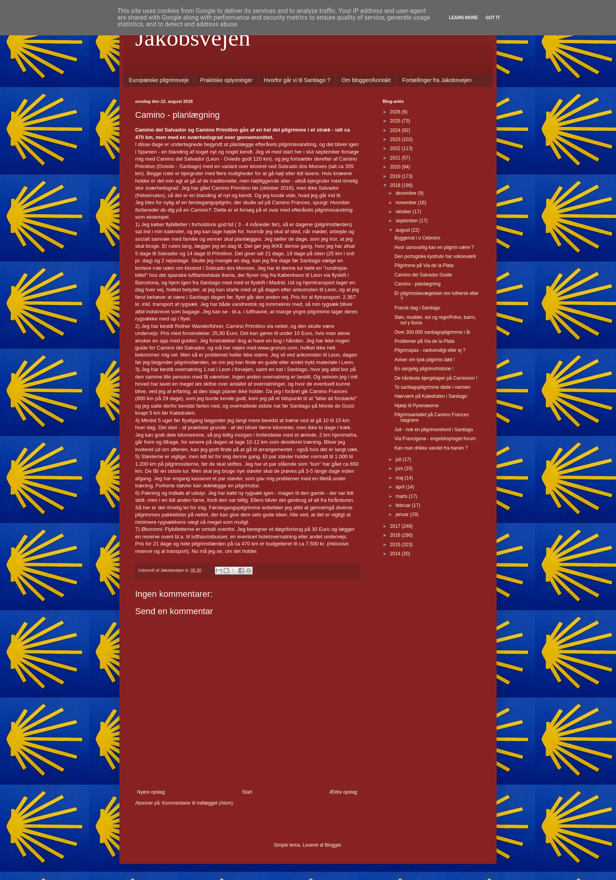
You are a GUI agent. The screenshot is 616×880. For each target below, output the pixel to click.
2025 (396, 121)
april (401, 487)
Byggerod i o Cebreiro (417, 238)
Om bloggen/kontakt (365, 80)
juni (400, 468)
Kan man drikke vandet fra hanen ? (431, 448)
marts (402, 496)
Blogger (333, 845)
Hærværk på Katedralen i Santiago (430, 396)
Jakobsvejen (192, 38)
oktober (404, 211)
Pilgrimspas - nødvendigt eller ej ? (430, 350)
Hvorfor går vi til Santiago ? (297, 80)
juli (399, 459)
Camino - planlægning (417, 284)
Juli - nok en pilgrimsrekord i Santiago (433, 429)
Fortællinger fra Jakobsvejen (437, 80)
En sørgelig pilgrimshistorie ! (424, 368)
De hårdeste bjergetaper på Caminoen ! (435, 378)
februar (404, 505)
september (407, 220)
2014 (396, 553)
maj (400, 478)
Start (247, 792)
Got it (493, 17)
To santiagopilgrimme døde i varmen (432, 387)
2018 (396, 185)
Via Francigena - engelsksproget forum (435, 438)
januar (403, 514)
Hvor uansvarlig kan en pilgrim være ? (434, 247)
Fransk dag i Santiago (417, 308)
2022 (396, 148)
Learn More (463, 17)
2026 (396, 112)
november (407, 202)
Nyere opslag (151, 792)
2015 (396, 544)
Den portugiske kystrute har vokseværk (435, 256)
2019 (396, 176)
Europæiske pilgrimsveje (159, 80)
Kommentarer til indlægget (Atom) (197, 803)
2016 (396, 535)
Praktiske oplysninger (226, 80)
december (407, 193)
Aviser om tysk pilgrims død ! (424, 359)
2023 (396, 139)
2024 (396, 130)
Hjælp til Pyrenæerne (416, 405)
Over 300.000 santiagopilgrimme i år (432, 332)
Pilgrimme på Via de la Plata (424, 265)
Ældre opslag (343, 792)
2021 (396, 158)
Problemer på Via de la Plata (424, 341)
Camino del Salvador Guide (423, 275)
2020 (396, 167)
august (403, 230)
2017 (396, 526)
